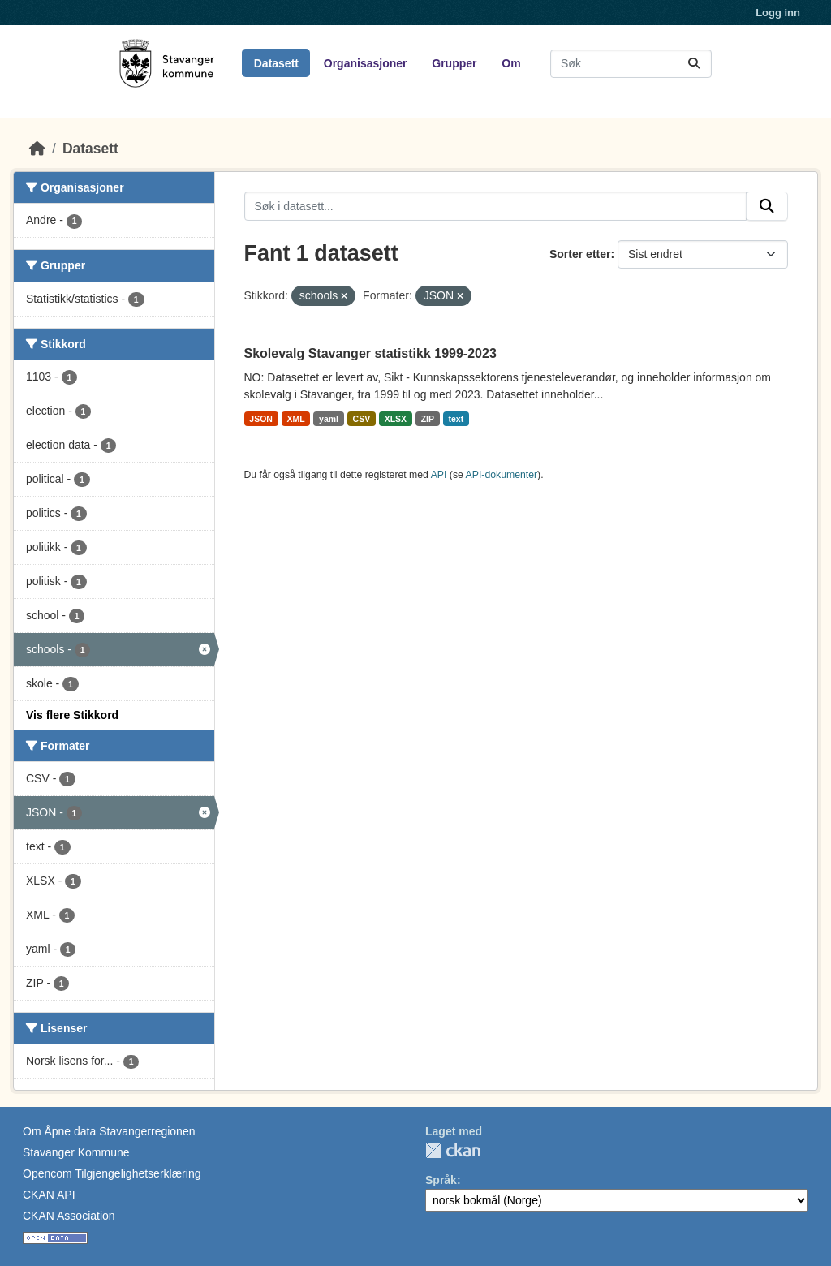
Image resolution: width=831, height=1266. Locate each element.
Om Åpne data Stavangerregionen (109, 1131)
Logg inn (778, 12)
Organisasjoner (365, 63)
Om (511, 63)
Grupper (454, 63)
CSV (362, 419)
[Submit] (694, 64)
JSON (261, 419)
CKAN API (49, 1194)
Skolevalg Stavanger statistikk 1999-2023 (370, 353)
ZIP (427, 419)
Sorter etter (579, 254)
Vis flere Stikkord (72, 714)
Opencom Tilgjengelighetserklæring (111, 1173)
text (455, 419)
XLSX (396, 419)
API (439, 474)
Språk (441, 1179)
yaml (328, 419)
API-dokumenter (502, 474)
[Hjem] (37, 148)
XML (295, 419)
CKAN (452, 1150)
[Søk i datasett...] (631, 64)
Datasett (276, 63)
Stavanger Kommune (76, 1152)
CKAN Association (69, 1215)
